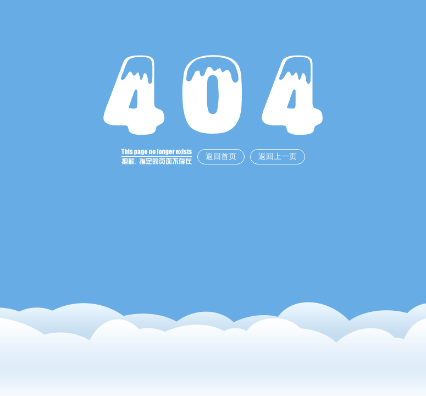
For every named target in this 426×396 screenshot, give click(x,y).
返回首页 (221, 156)
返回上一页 (277, 156)
